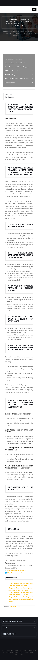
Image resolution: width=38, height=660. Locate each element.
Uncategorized (15, 606)
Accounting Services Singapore (14, 59)
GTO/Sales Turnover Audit (12, 71)
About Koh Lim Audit (12, 621)
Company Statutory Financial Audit (15, 63)
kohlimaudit (9, 97)
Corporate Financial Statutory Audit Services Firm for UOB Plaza (21, 585)
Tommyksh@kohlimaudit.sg (16, 570)
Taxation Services (10, 82)
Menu (5, 628)
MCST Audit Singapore (11, 75)
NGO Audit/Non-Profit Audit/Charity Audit (16, 79)
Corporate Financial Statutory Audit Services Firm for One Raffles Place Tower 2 (21, 599)
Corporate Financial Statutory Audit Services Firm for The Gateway (21, 589)
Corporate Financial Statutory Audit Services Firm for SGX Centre (21, 593)
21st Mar (8, 95)
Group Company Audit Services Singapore (17, 67)
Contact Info (9, 634)
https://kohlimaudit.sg (14, 573)
